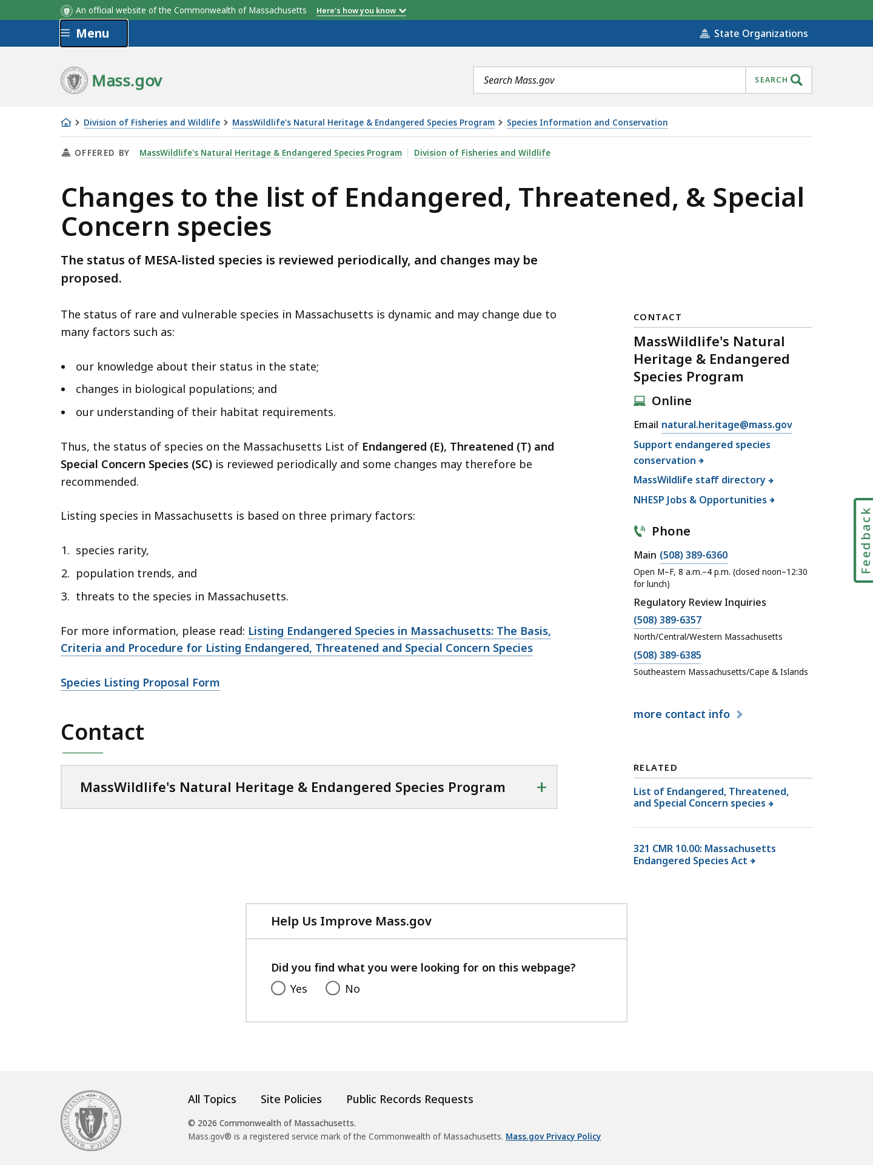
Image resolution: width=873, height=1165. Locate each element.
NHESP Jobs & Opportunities (701, 499)
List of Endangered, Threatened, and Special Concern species (711, 797)
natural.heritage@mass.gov (726, 425)
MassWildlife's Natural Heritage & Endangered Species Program (363, 123)
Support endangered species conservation (702, 452)
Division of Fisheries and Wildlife (152, 123)
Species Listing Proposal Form (140, 682)
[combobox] (642, 80)
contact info (683, 714)
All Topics (212, 1099)
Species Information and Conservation (587, 123)
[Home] (66, 122)
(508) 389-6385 (667, 655)
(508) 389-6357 (667, 620)
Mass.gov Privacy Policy (553, 1136)
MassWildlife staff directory (700, 479)
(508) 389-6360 (694, 555)
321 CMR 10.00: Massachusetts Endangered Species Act (705, 854)
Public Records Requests (409, 1099)
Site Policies (291, 1099)
